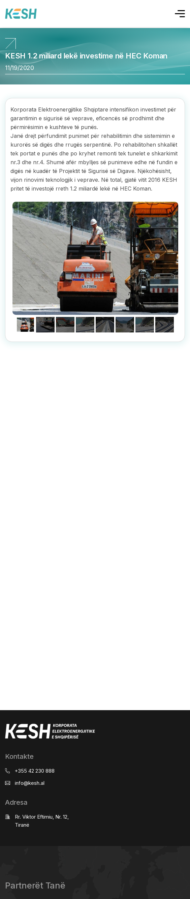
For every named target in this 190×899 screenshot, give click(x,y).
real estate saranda (2, 368)
